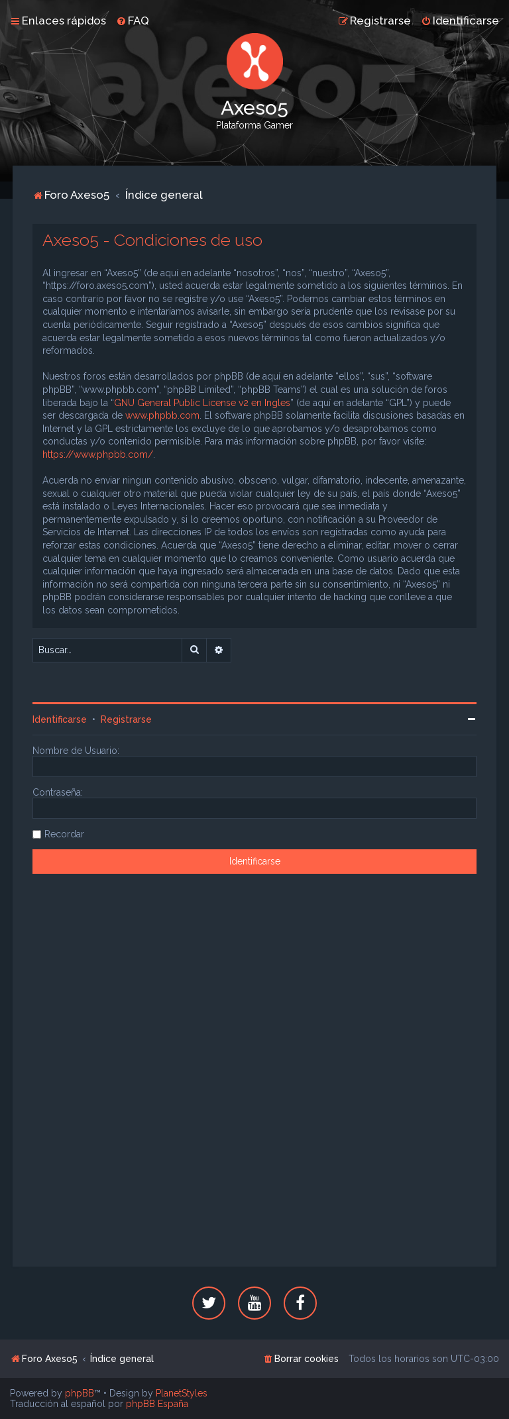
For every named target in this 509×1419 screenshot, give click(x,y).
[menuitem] (132, 20)
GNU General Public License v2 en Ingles (202, 402)
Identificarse (59, 719)
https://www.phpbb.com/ (97, 454)
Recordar (64, 834)
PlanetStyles (181, 1393)
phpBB (79, 1393)
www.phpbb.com (162, 415)
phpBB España (157, 1403)
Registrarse (126, 719)
